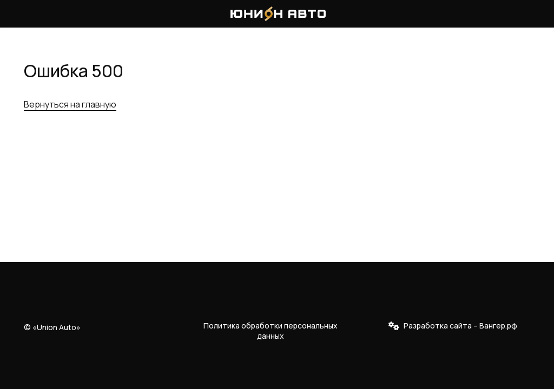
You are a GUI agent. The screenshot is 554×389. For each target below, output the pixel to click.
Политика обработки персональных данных (270, 330)
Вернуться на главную (70, 104)
